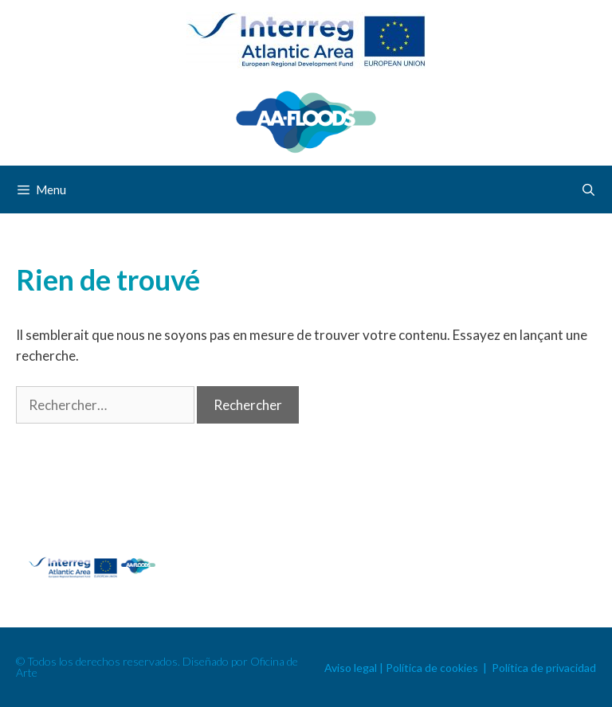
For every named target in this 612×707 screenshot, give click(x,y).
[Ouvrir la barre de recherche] (588, 189)
